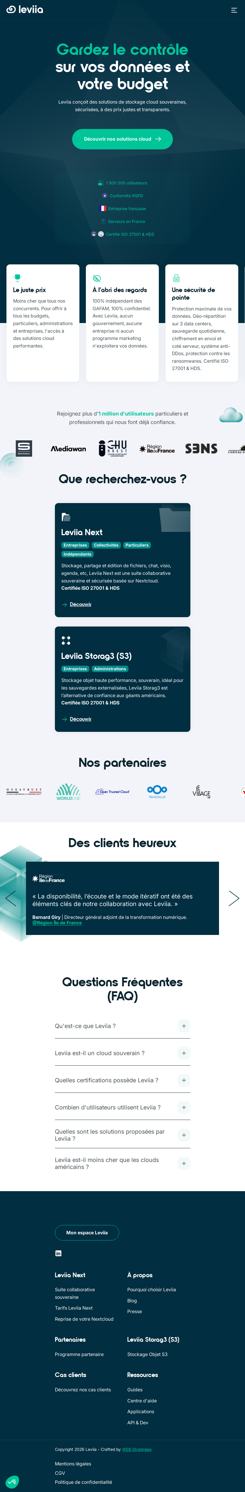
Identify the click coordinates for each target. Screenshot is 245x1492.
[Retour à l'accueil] (24, 9)
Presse (134, 1311)
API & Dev (137, 1422)
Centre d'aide (142, 1401)
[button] (233, 10)
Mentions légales (73, 1464)
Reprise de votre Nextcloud (84, 1319)
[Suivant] (234, 898)
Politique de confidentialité (83, 1482)
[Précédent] (11, 898)
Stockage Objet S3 (147, 1354)
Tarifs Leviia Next (74, 1308)
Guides (135, 1389)
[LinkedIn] (58, 1253)
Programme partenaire (79, 1354)
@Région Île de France (57, 923)
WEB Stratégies (137, 1449)
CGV (60, 1473)
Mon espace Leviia (87, 1233)
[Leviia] (73, 1210)
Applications (140, 1411)
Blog (132, 1300)
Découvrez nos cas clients (83, 1389)
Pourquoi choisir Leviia (151, 1289)
